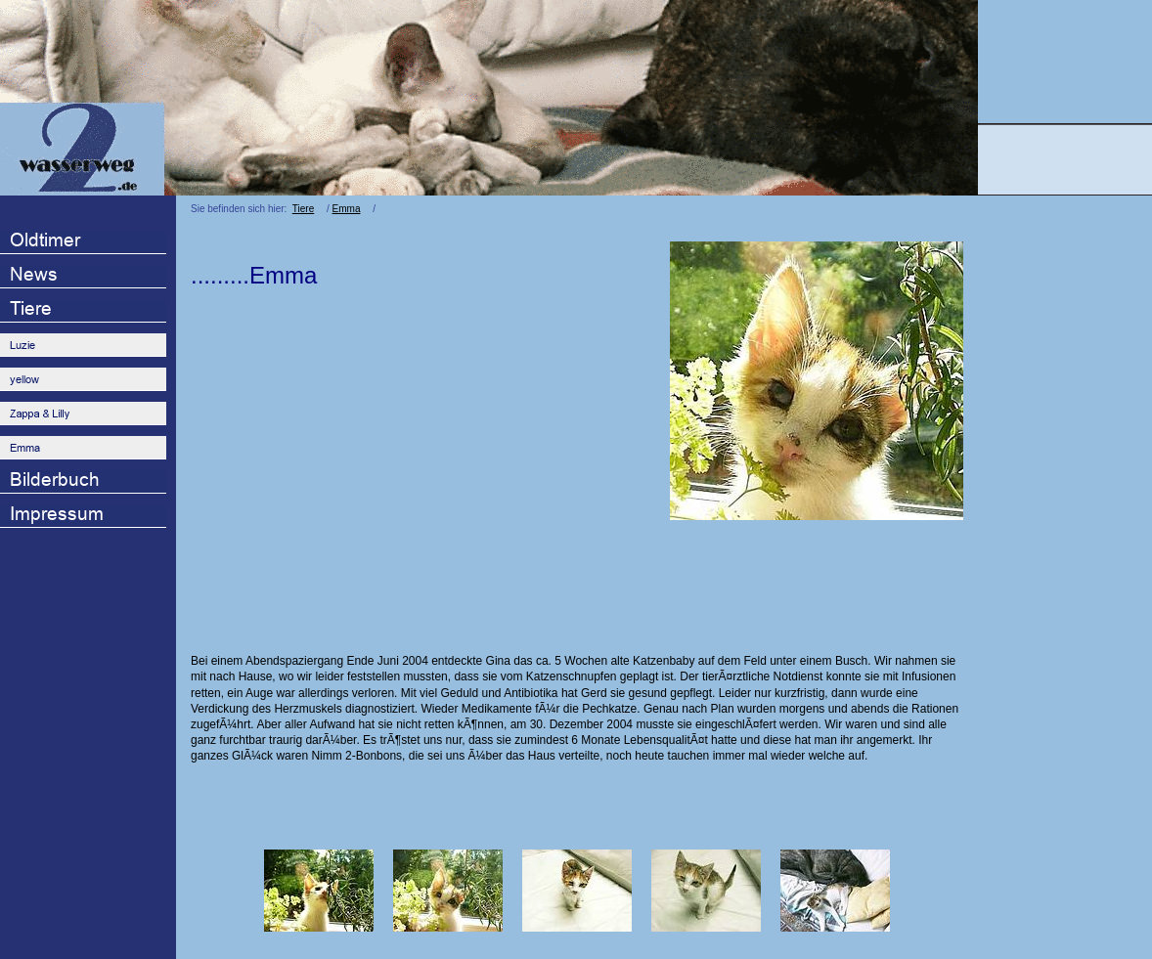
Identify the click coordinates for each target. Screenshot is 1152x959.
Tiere (303, 208)
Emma (346, 208)
